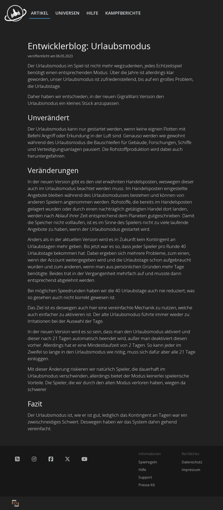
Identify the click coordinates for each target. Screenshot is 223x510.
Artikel (39, 13)
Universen (67, 13)
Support (145, 477)
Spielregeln (148, 462)
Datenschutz (192, 462)
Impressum (191, 469)
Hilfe (92, 13)
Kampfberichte (123, 13)
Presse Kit (147, 485)
